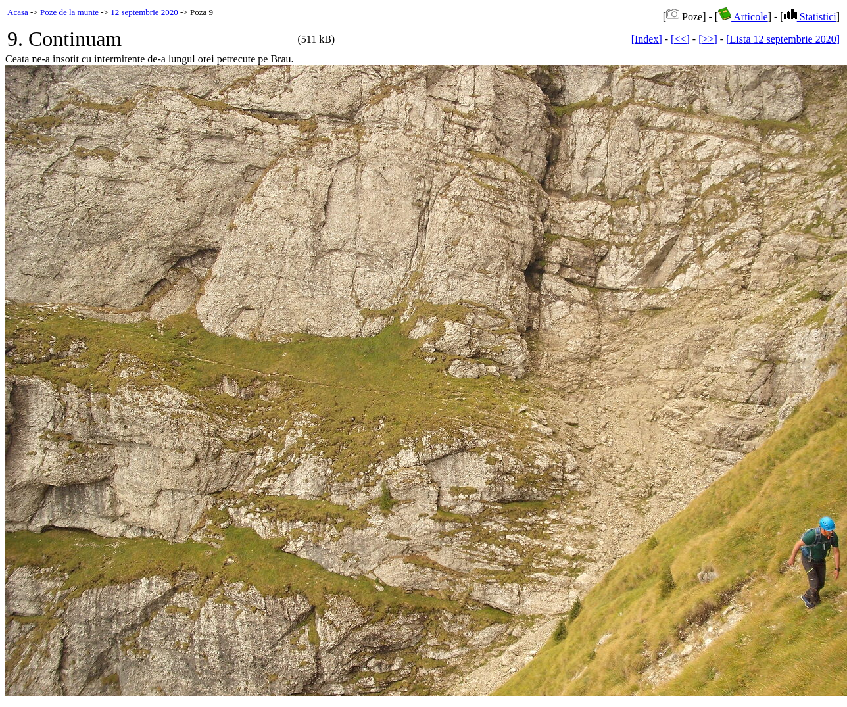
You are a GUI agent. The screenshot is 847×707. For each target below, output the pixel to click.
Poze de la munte (69, 12)
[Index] (646, 39)
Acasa (17, 12)
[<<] (680, 39)
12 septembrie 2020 (144, 12)
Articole (743, 16)
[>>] (707, 39)
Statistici (810, 16)
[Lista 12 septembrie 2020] (783, 39)
